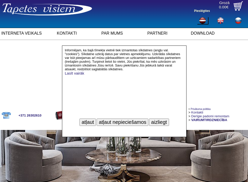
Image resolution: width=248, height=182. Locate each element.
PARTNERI (157, 33)
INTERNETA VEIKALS (21, 33)
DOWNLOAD (203, 33)
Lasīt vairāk (74, 73)
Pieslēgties (202, 11)
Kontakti (197, 112)
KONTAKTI (67, 33)
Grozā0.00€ (224, 5)
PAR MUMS (112, 33)
